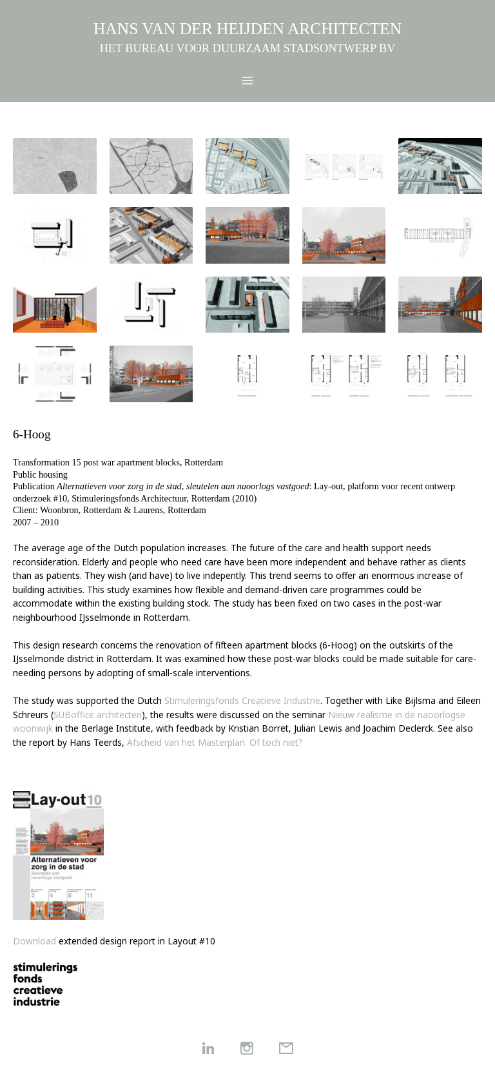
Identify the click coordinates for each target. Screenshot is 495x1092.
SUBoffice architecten (97, 714)
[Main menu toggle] (248, 81)
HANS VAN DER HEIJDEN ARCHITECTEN (247, 28)
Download (34, 941)
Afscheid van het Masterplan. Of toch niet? (215, 742)
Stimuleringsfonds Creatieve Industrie (242, 700)
